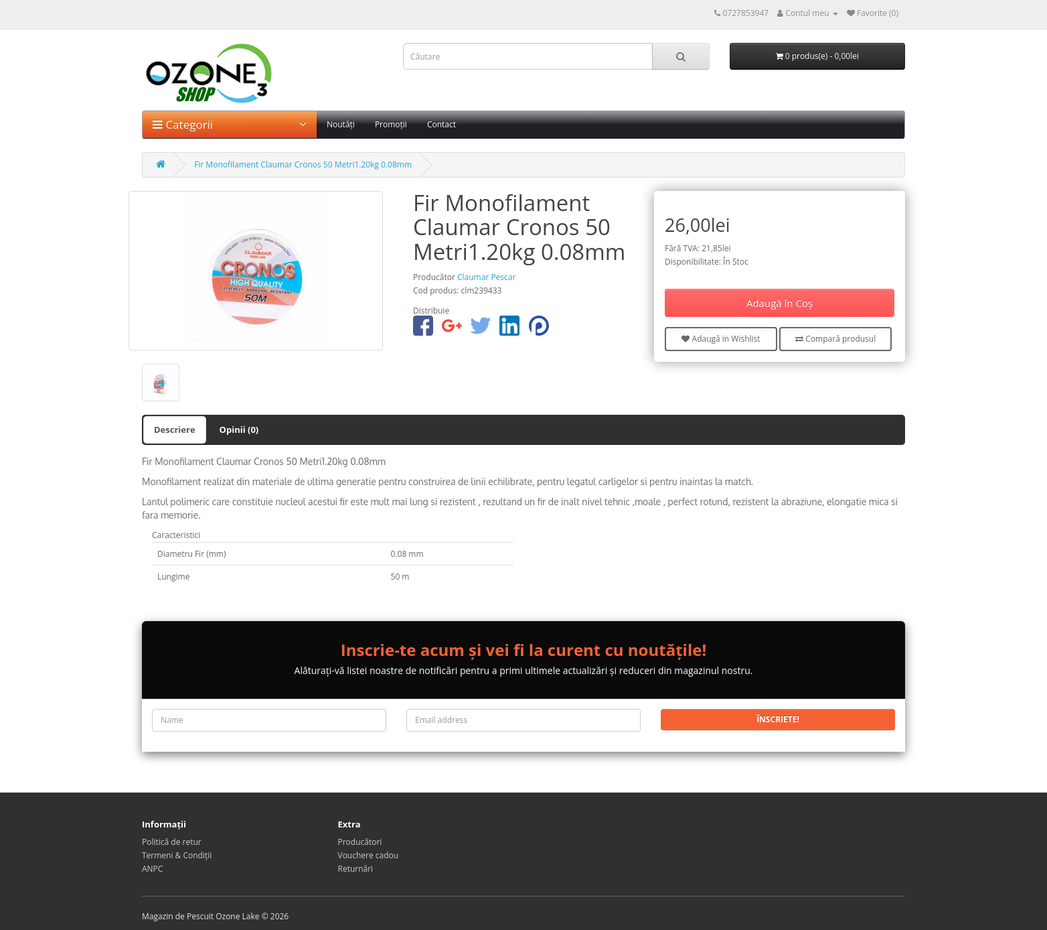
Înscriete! (777, 719)
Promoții (391, 124)
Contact (441, 124)
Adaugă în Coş (779, 303)
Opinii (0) (239, 429)
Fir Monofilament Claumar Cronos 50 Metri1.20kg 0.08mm (303, 164)
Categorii (230, 124)
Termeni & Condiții (177, 855)
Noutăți (341, 124)
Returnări (356, 868)
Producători (360, 842)
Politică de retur (172, 842)
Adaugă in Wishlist (720, 338)
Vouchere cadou (368, 855)
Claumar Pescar (486, 277)
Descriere (174, 429)
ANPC (152, 868)
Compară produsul (835, 338)
